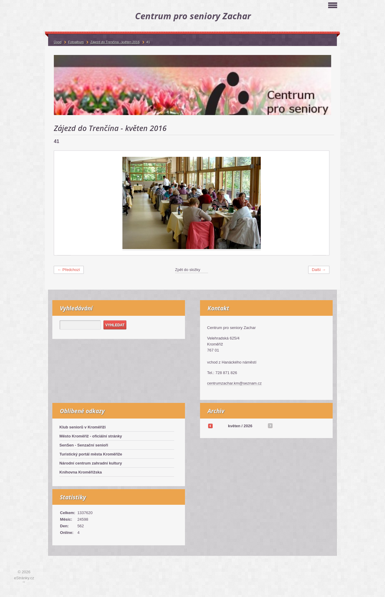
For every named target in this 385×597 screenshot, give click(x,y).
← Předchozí (68, 269)
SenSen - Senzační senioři (84, 445)
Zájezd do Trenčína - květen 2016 (115, 42)
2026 (248, 426)
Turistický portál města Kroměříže (91, 454)
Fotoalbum (76, 42)
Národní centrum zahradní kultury (91, 463)
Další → (319, 269)
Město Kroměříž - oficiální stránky (91, 436)
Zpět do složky (187, 269)
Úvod (58, 42)
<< (210, 425)
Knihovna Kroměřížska (81, 472)
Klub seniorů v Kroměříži (83, 427)
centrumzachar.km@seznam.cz (234, 383)
